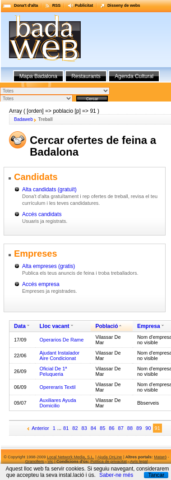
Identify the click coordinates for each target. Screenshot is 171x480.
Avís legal (139, 461)
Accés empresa (41, 284)
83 (84, 428)
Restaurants (86, 76)
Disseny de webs (123, 5)
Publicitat (84, 5)
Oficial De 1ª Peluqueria (53, 371)
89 (139, 428)
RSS (56, 5)
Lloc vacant (54, 326)
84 (93, 428)
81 (66, 428)
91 (157, 428)
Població (106, 326)
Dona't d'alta (26, 5)
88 (130, 428)
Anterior (40, 428)
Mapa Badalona (38, 76)
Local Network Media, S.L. (70, 457)
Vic (50, 461)
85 (102, 428)
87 (121, 428)
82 (75, 428)
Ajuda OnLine (109, 457)
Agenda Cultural (134, 76)
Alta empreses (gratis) (48, 266)
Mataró (160, 457)
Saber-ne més (116, 475)
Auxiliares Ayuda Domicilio (58, 402)
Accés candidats (41, 214)
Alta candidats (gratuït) (49, 189)
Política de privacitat (108, 461)
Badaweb (23, 119)
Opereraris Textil (58, 387)
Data (20, 326)
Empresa (148, 326)
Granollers (34, 461)
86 (111, 428)
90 (148, 428)
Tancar (156, 475)
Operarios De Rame (62, 339)
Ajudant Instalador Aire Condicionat (60, 355)
